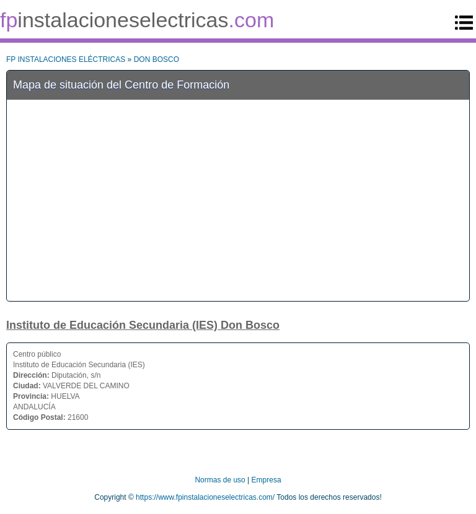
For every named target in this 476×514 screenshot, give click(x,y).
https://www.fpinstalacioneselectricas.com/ (205, 497)
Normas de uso (220, 480)
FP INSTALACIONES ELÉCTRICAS (65, 59)
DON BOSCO (156, 59)
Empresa (266, 480)
